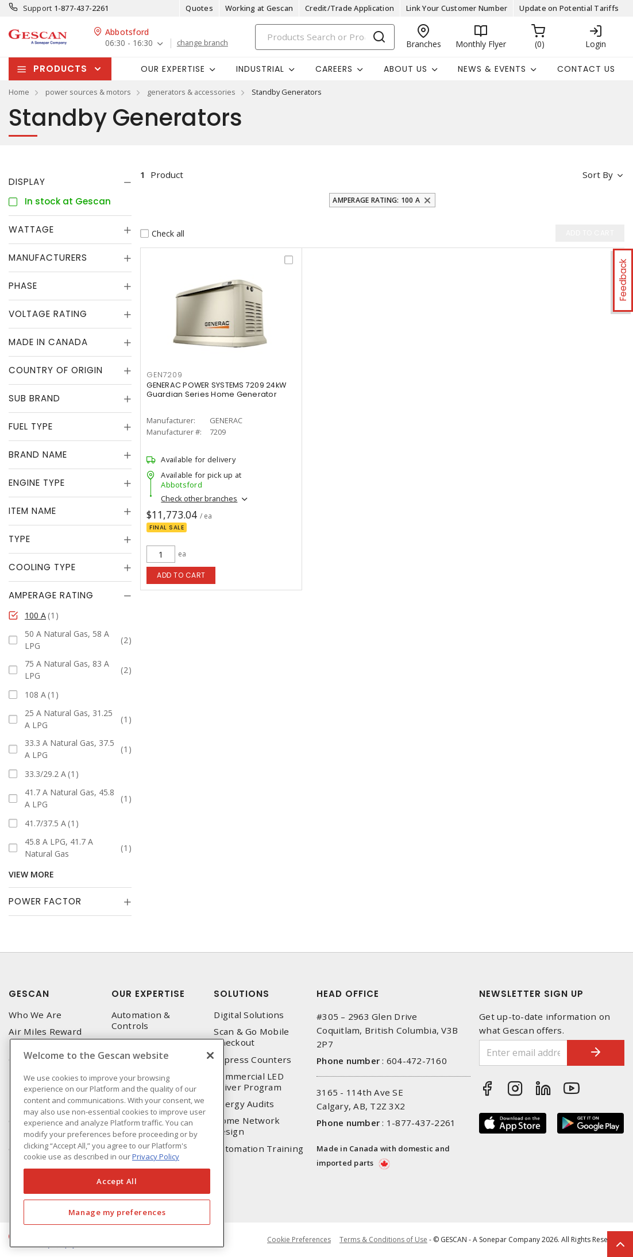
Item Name (32, 511)
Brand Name (38, 454)
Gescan (29, 994)
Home (19, 92)
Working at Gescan (259, 8)
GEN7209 (164, 375)
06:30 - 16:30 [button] (129, 43)
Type (19, 539)
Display (27, 182)
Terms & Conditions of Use (383, 1239)
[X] (210, 1055)
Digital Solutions (249, 1015)
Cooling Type (42, 567)
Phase (23, 286)
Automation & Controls (141, 1020)
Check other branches (199, 498)
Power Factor (45, 901)
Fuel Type (31, 426)
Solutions (241, 994)
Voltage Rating (48, 314)
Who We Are (35, 1015)
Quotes (199, 8)
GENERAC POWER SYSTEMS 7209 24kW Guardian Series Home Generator (216, 389)
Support (37, 8)
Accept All (117, 1181)
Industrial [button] (260, 69)
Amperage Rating (51, 595)
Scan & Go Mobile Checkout (251, 1037)
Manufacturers (48, 258)
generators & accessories (191, 92)
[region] (117, 1143)
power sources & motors (88, 92)
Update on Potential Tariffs (569, 8)
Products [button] (60, 69)
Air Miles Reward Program (45, 1037)
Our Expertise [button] (173, 69)
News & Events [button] (492, 69)
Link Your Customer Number (456, 8)
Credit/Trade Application (349, 8)
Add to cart (181, 575)
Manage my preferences (117, 1212)
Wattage (31, 229)
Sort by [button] (597, 174)
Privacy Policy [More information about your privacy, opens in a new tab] (155, 1156)
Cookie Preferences (299, 1239)
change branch (202, 43)
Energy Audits (244, 1104)
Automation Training (258, 1148)
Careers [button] (334, 69)
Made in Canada (48, 342)
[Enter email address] (523, 1053)
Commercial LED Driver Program (249, 1082)
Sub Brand (34, 398)
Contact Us (586, 69)
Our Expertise (148, 994)
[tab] (70, 182)
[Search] (325, 37)
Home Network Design (247, 1126)
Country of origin (56, 370)
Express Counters (252, 1059)
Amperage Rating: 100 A (376, 200)
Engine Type (37, 483)
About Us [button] (405, 69)
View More (31, 874)
